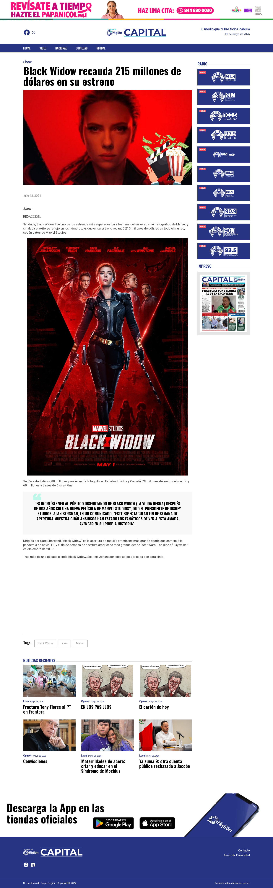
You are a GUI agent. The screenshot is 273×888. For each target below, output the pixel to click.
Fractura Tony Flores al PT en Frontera (47, 709)
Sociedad (82, 48)
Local (26, 48)
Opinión (85, 701)
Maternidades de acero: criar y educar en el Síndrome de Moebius (103, 766)
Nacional (61, 48)
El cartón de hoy (154, 706)
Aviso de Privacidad (237, 855)
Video (42, 48)
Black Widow (45, 643)
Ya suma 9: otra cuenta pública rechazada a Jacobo (164, 763)
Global (100, 48)
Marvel (80, 643)
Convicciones (35, 761)
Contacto (244, 850)
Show (27, 62)
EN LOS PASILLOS (96, 706)
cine (64, 643)
